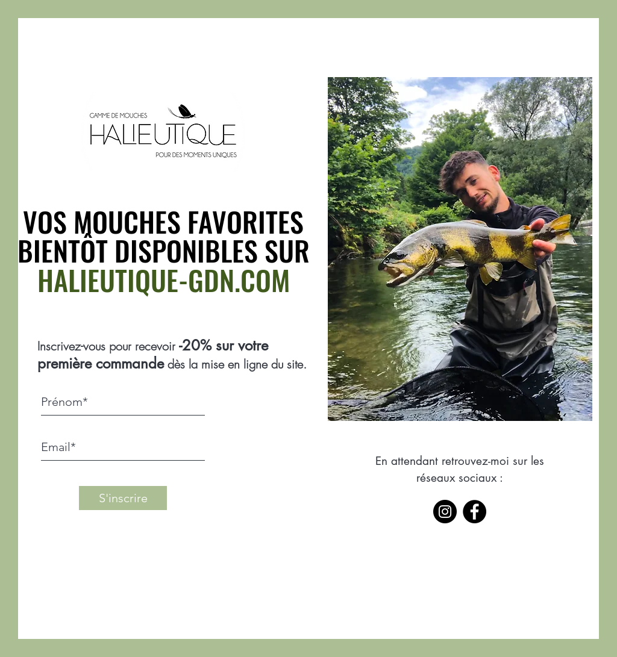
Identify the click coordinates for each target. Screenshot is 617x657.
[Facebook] (474, 511)
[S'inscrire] (123, 498)
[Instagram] (445, 511)
